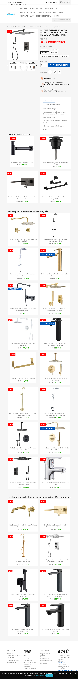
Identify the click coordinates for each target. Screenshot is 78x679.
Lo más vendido (11, 662)
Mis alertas (43, 663)
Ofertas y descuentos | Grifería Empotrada (13, 656)
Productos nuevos (13, 660)
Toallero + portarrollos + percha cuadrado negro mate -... (55, 198)
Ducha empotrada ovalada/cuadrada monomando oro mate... (55, 310)
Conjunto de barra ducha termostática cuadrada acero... (22, 275)
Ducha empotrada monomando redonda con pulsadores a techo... (23, 449)
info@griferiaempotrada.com (67, 670)
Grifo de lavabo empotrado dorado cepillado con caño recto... (55, 526)
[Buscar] (61, 20)
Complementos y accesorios (48, 16)
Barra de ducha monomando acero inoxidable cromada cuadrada (55, 414)
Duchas (23, 8)
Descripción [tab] (49, 101)
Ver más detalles (41, 675)
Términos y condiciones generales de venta (30, 667)
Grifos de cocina (44, 12)
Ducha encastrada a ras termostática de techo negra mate (23, 484)
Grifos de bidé (51, 8)
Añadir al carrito (59, 65)
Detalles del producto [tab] (52, 104)
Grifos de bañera (27, 12)
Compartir (50, 72)
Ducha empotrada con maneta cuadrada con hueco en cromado (55, 561)
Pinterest (59, 72)
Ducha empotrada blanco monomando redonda (23, 344)
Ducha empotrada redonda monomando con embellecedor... (23, 310)
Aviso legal (27, 658)
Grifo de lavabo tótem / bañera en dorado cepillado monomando (22, 414)
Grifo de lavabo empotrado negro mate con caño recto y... (22, 198)
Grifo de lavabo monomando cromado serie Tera (55, 484)
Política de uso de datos (17, 4)
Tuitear (55, 72)
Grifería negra (59, 12)
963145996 (18, 2)
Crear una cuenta (46, 661)
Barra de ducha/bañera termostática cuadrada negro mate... (55, 240)
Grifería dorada (27, 16)
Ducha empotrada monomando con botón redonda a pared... (55, 449)
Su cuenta (44, 650)
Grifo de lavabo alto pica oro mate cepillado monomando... (55, 275)
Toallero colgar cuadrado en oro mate (22, 378)
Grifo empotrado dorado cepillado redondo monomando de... (23, 526)
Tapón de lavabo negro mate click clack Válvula (56, 163)
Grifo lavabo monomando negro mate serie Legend (55, 630)
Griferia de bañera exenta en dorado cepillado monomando (23, 561)
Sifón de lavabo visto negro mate (22, 162)
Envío (25, 655)
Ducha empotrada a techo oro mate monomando (55, 379)
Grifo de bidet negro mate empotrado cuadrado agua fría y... (23, 595)
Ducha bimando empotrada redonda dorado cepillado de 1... (23, 240)
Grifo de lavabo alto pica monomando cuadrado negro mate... (55, 595)
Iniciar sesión (44, 658)
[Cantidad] (42, 65)
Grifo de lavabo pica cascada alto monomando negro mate (55, 344)
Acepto (49, 676)
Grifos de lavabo (36, 8)
